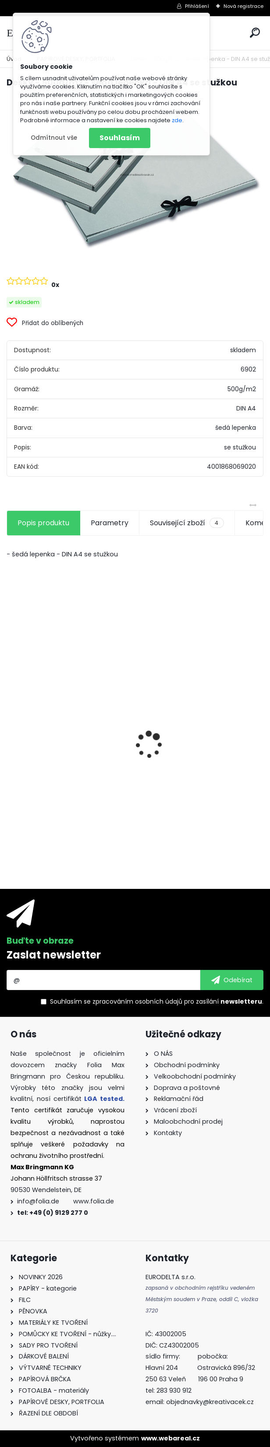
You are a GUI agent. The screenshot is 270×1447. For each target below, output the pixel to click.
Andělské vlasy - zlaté (182, 790)
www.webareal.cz (170, 1438)
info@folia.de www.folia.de (65, 1201)
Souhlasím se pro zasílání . (156, 1001)
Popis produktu (43, 523)
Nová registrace (243, 6)
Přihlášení (197, 6)
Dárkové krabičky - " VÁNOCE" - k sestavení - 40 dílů (68, 782)
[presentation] (11, 729)
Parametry (109, 523)
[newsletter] (232, 980)
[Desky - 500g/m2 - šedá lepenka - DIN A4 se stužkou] (135, 173)
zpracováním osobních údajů (137, 1001)
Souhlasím (119, 138)
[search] (254, 32)
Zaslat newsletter (54, 955)
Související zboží (187, 523)
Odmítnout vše (54, 138)
